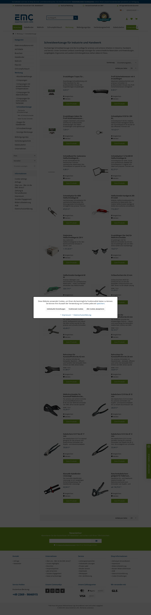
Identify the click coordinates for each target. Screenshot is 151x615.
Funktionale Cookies (76, 309)
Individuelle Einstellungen (56, 309)
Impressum (65, 315)
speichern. (101, 303)
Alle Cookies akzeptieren (95, 309)
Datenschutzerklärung (81, 315)
